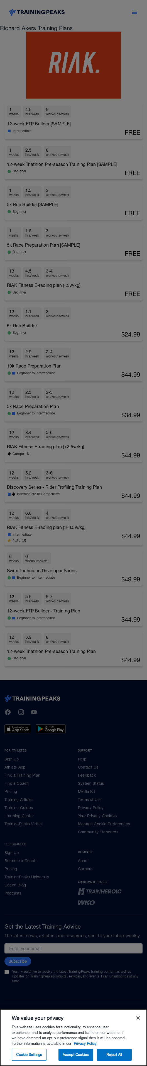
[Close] (138, 1026)
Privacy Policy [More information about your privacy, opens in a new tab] (85, 1052)
